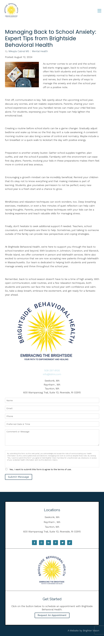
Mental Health (40, 51)
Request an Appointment (52, 615)
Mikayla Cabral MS (19, 51)
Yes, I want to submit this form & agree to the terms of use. (40, 469)
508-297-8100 (52, 370)
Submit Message (18, 476)
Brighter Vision (91, 630)
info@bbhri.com (52, 374)
